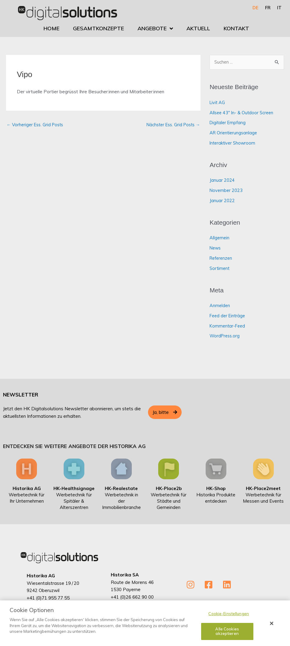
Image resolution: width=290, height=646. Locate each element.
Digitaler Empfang (228, 123)
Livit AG (218, 103)
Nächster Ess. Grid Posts (171, 125)
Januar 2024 (222, 180)
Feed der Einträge (228, 316)
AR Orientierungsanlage (234, 133)
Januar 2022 (222, 201)
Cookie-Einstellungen (228, 613)
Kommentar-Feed (228, 326)
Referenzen (222, 258)
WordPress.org (225, 336)
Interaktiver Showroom (233, 143)
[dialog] (145, 623)
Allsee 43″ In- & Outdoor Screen (243, 113)
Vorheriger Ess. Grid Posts (37, 125)
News (216, 248)
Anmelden (220, 306)
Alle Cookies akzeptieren (227, 631)
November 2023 (226, 190)
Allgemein (220, 238)
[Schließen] (271, 623)
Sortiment (220, 268)
